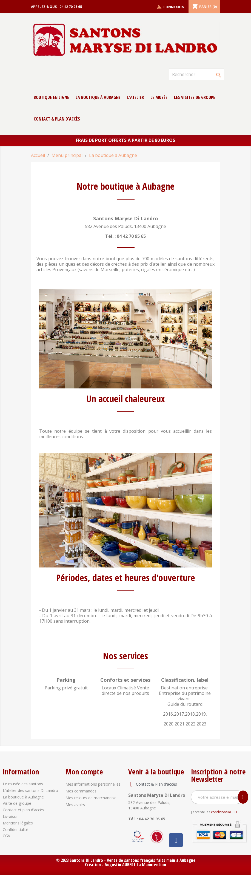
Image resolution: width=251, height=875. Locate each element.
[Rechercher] (196, 74)
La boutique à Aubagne (98, 97)
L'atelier (135, 97)
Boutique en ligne (51, 97)
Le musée (158, 97)
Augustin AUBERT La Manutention (135, 865)
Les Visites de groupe (194, 97)
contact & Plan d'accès (57, 119)
